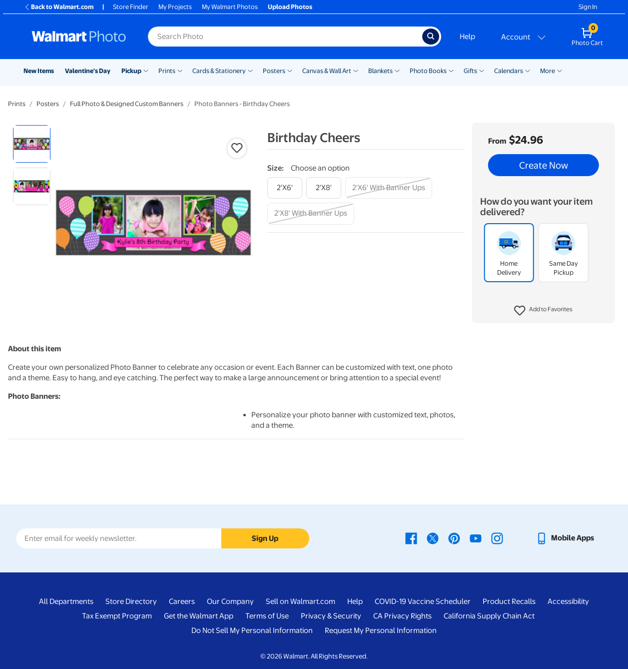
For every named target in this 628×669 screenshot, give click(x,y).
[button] (543, 310)
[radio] (31, 144)
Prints (166, 71)
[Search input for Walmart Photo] (285, 37)
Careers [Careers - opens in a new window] (182, 601)
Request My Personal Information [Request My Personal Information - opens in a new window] (381, 630)
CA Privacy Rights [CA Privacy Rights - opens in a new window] (402, 615)
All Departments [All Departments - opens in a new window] (66, 601)
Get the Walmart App (198, 615)
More (547, 71)
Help (467, 36)
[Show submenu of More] (560, 70)
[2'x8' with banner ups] (310, 213)
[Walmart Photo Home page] (79, 36)
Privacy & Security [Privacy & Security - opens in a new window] (331, 615)
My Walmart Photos (230, 7)
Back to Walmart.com (58, 7)
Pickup (131, 71)
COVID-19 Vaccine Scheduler (423, 601)
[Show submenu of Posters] (290, 70)
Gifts (470, 71)
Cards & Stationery (219, 71)
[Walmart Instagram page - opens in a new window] (497, 537)
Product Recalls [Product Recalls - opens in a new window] (509, 601)
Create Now (543, 165)
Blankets (380, 71)
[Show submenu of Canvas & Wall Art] (356, 70)
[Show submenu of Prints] (180, 70)
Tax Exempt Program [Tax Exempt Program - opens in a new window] (117, 615)
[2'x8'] (323, 188)
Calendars (508, 71)
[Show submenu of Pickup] (146, 70)
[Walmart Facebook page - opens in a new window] (411, 537)
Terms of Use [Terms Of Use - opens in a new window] (267, 615)
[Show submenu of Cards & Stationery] (250, 70)
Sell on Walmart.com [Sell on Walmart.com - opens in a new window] (300, 601)
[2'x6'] (284, 188)
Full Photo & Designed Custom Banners (126, 104)
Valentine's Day (87, 71)
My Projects (175, 7)
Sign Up (265, 538)
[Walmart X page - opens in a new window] (433, 537)
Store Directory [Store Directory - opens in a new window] (131, 601)
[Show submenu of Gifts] (482, 70)
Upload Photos (290, 7)
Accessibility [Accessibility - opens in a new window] (568, 601)
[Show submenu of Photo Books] (451, 70)
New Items (38, 71)
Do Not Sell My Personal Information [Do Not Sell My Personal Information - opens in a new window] (252, 630)
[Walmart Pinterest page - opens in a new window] (454, 537)
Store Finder (130, 7)
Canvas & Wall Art (326, 71)
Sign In (588, 7)
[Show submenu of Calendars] (528, 70)
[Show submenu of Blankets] (397, 70)
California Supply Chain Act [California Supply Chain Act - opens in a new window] (489, 615)
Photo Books (428, 71)
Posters (274, 71)
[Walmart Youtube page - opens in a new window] (476, 537)
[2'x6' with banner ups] (388, 188)
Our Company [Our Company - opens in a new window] (230, 601)
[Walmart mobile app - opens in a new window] (565, 537)
